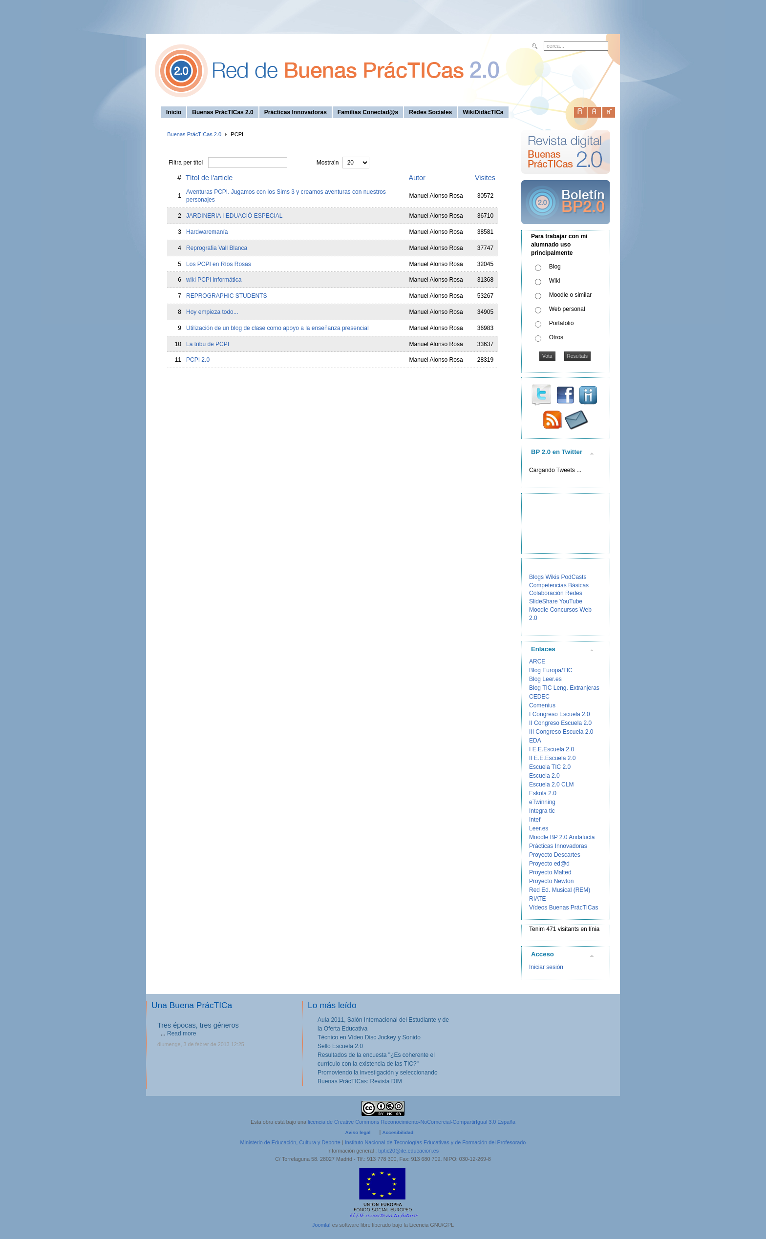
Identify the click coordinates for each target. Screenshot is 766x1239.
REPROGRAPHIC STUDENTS (226, 295)
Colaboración (546, 593)
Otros (556, 337)
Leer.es (538, 828)
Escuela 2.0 (544, 775)
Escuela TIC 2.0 (550, 767)
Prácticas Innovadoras (558, 846)
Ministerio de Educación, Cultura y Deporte (290, 1142)
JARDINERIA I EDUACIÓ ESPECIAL (234, 215)
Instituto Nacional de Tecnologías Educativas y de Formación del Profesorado (435, 1142)
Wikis (552, 577)
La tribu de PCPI (207, 344)
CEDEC (539, 696)
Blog (555, 266)
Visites (485, 178)
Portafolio (561, 323)
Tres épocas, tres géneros (198, 1025)
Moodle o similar (570, 294)
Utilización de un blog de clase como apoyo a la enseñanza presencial (277, 328)
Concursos (564, 609)
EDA (535, 740)
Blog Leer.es (545, 679)
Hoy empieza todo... (212, 312)
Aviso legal (358, 1132)
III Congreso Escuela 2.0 (561, 731)
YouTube (570, 601)
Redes (573, 593)
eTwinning (542, 802)
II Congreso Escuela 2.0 (560, 723)
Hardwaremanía (207, 231)
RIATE (537, 898)
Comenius (542, 705)
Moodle (538, 609)
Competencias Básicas (559, 585)
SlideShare (543, 601)
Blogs (536, 577)
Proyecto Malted (550, 872)
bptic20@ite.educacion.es (408, 1151)
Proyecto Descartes (554, 854)
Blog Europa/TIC (551, 670)
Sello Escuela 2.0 (340, 1046)
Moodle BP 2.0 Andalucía (562, 837)
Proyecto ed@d (549, 863)
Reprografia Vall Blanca (216, 248)
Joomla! (321, 1225)
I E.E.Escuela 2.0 (551, 749)
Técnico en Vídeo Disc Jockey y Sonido (369, 1037)
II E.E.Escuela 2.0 (552, 758)
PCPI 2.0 (198, 359)
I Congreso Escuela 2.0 (559, 714)
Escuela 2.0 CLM (551, 784)
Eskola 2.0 (542, 793)
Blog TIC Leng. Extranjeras (564, 687)
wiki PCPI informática (213, 279)
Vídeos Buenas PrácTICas (563, 907)
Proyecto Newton (551, 881)
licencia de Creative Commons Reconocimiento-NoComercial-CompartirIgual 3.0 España (411, 1122)
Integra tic (542, 810)
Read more (181, 1033)
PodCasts (573, 577)
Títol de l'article (209, 178)
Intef (534, 819)
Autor (417, 178)
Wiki (554, 280)
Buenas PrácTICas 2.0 (194, 134)
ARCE (537, 661)
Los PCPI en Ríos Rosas (218, 264)
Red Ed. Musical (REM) (559, 890)
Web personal (567, 309)
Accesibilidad (397, 1132)
